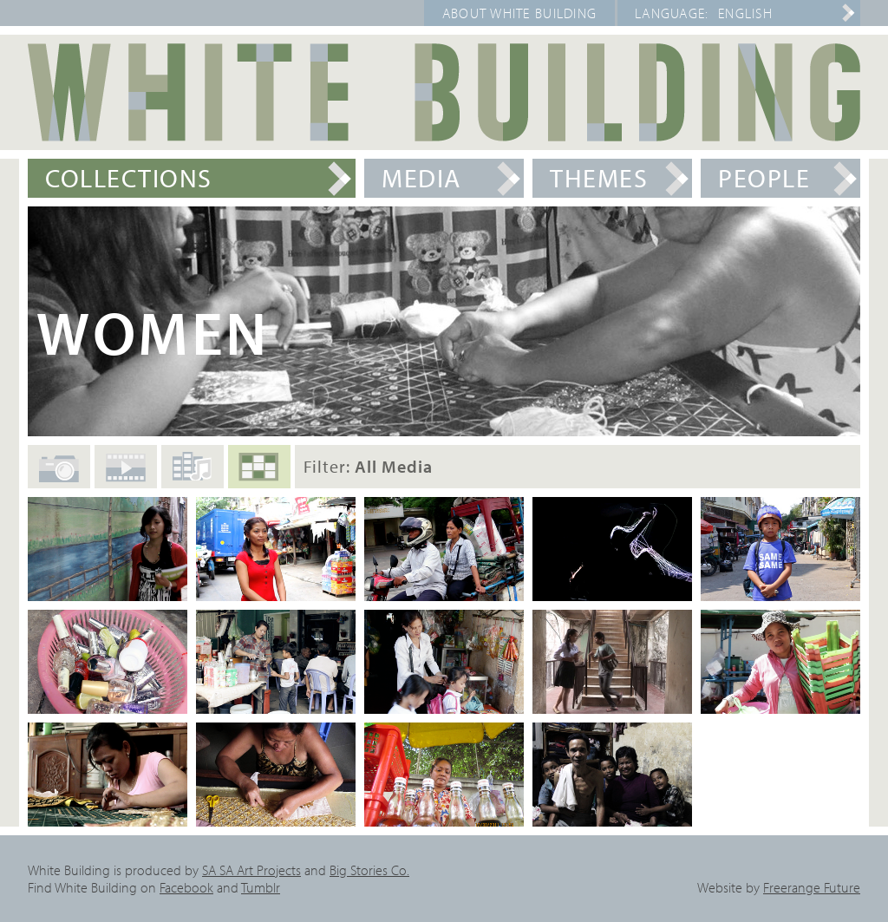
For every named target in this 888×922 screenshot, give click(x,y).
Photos (59, 477)
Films (126, 475)
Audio (192, 472)
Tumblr (260, 887)
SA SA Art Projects (251, 870)
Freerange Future (811, 887)
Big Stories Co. (369, 870)
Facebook (186, 887)
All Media (259, 474)
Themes (599, 177)
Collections (128, 177)
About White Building (519, 13)
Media (421, 177)
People (764, 177)
